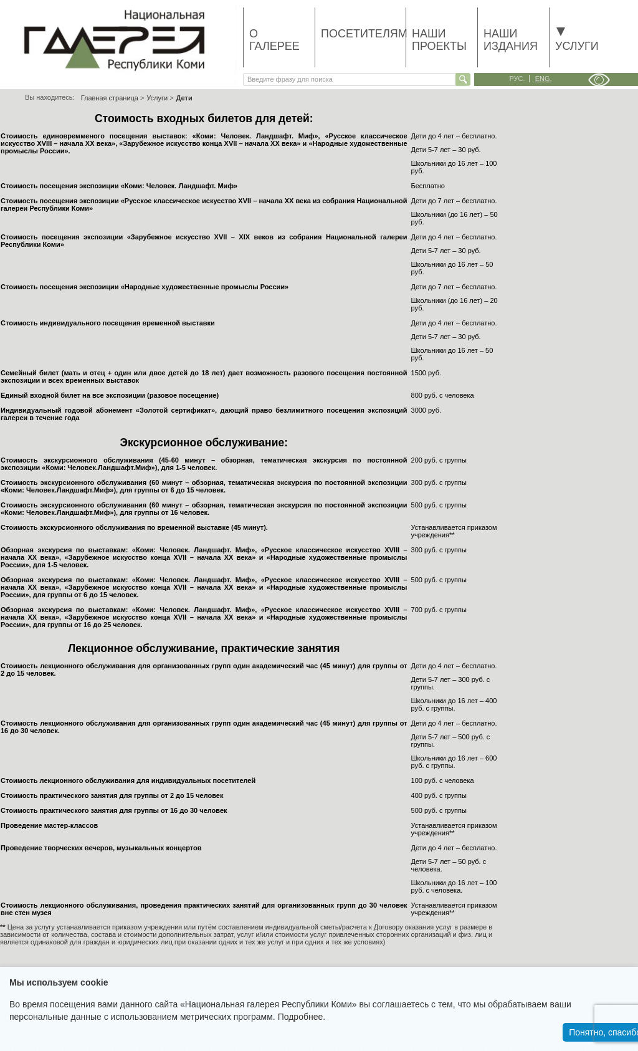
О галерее (274, 39)
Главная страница (109, 98)
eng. (543, 78)
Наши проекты (439, 39)
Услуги (577, 39)
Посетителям (363, 33)
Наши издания (510, 39)
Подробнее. (302, 1017)
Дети (184, 98)
